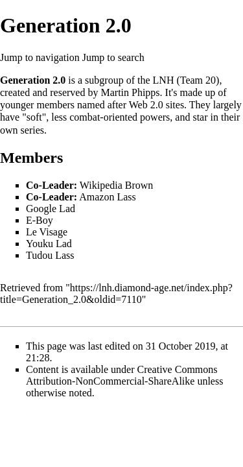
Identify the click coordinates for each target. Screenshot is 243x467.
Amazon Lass (107, 196)
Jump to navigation (40, 57)
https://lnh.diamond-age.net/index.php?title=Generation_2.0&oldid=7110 (116, 293)
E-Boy (39, 220)
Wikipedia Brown (117, 185)
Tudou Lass (50, 255)
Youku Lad (49, 243)
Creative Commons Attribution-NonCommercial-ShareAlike (122, 375)
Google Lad (50, 208)
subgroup (104, 80)
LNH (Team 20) (186, 80)
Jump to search (113, 57)
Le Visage (46, 231)
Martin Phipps (129, 92)
